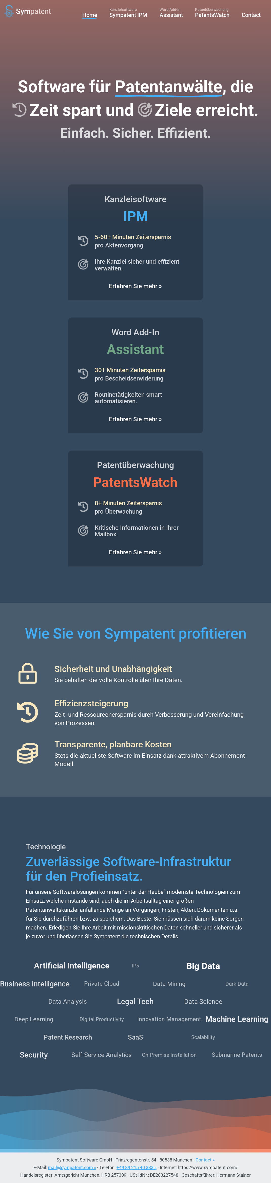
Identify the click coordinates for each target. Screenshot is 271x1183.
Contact (203, 1160)
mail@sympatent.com (70, 1167)
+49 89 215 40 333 (135, 1167)
